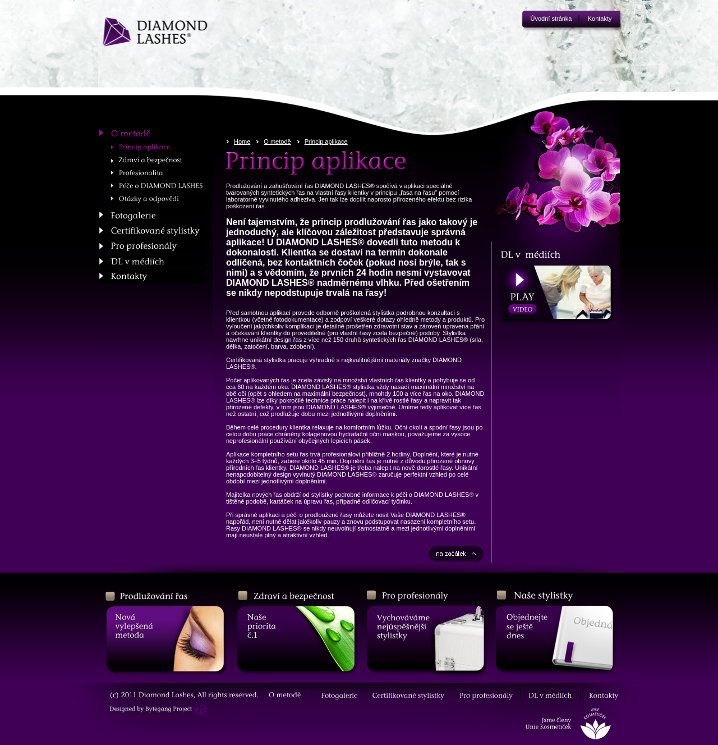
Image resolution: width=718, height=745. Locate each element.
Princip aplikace (326, 141)
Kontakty (600, 18)
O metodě (277, 141)
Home (242, 141)
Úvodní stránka (551, 18)
